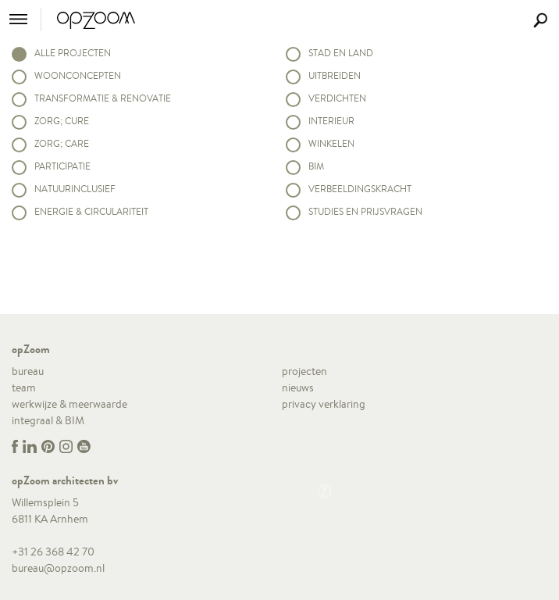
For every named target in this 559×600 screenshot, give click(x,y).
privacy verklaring (323, 404)
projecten (304, 371)
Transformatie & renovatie (102, 98)
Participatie (62, 166)
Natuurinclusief (75, 189)
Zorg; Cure (61, 121)
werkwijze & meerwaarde (69, 404)
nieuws (298, 387)
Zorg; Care (61, 143)
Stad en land (340, 53)
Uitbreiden (334, 75)
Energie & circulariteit (91, 211)
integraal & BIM (48, 420)
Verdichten (337, 98)
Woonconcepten (77, 75)
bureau (28, 371)
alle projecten (72, 53)
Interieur (331, 121)
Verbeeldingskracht (359, 189)
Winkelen (331, 143)
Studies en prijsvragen (365, 211)
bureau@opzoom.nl (58, 568)
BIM (316, 166)
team (24, 387)
